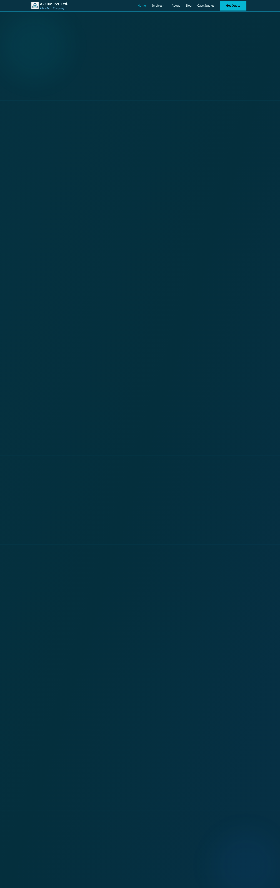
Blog (189, 5)
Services (156, 5)
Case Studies (205, 5)
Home (142, 5)
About (176, 5)
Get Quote (233, 5)
